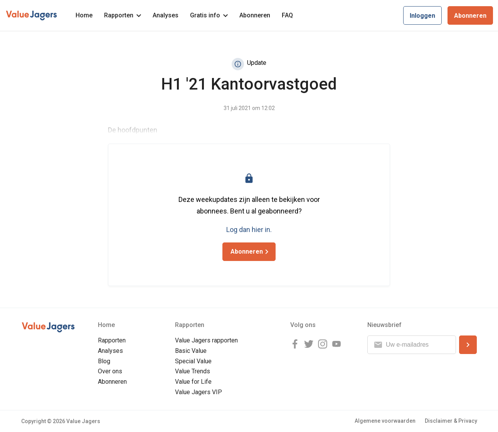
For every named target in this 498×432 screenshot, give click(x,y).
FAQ (287, 15)
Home (84, 15)
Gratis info (209, 15)
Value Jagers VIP (198, 392)
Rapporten (122, 15)
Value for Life (193, 381)
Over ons (110, 371)
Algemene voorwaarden (385, 421)
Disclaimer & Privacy (451, 421)
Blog (104, 361)
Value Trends (192, 371)
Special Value (193, 361)
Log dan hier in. (249, 229)
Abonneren (254, 15)
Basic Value (191, 350)
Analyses (165, 15)
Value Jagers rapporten (206, 340)
